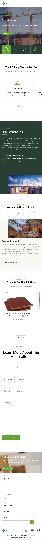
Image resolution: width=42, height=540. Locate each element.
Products (6, 487)
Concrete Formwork (8, 213)
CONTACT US (7, 468)
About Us (6, 491)
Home (6, 483)
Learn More (6, 33)
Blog (5, 498)
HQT (29, 537)
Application (7, 495)
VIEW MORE (21, 337)
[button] (18, 106)
